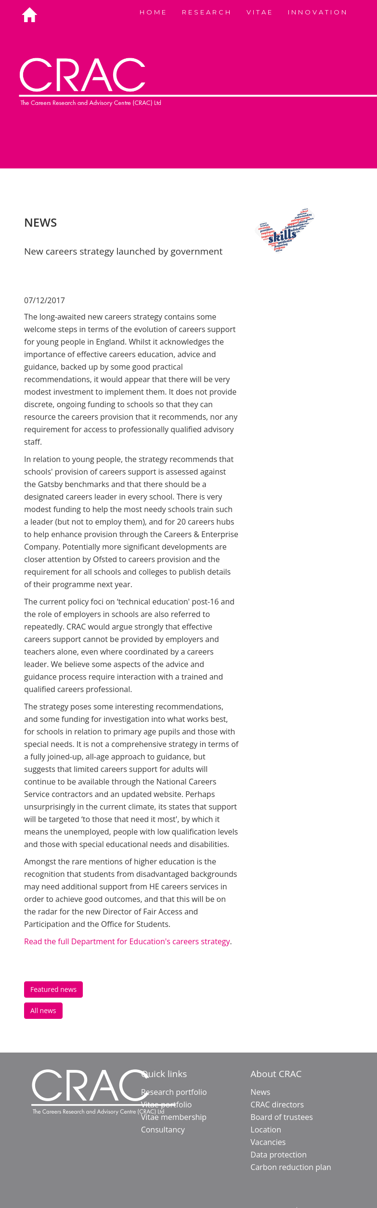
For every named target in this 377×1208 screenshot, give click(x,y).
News (260, 1092)
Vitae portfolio (166, 1104)
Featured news (53, 989)
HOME (154, 12)
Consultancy (163, 1129)
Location (265, 1129)
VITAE (260, 12)
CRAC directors (277, 1104)
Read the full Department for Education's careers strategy (127, 941)
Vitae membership (174, 1117)
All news (43, 1010)
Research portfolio (174, 1092)
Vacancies (268, 1142)
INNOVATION (318, 12)
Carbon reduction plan (290, 1167)
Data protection (278, 1154)
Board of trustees (281, 1117)
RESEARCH (207, 12)
